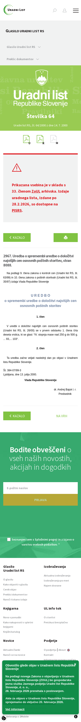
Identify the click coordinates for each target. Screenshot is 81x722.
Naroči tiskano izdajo (15, 599)
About (64, 649)
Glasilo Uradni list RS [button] (24, 47)
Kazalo (17, 237)
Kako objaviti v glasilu (15, 584)
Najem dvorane (52, 585)
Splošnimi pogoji (46, 539)
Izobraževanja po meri (56, 580)
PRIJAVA (40, 500)
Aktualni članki (11, 649)
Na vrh (61, 416)
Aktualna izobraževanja (57, 575)
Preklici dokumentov (15, 594)
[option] (41, 116)
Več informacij (14, 709)
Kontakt (49, 654)
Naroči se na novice (14, 654)
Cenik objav (9, 589)
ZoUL (36, 191)
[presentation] (40, 524)
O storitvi (49, 617)
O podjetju (50, 649)
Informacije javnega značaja (60, 659)
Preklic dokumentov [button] (23, 59)
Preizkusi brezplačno (56, 622)
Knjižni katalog (11, 631)
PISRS (17, 210)
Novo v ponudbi (12, 617)
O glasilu (8, 579)
